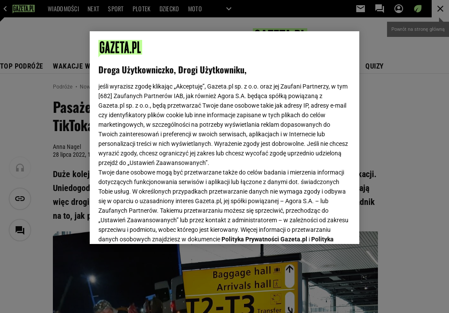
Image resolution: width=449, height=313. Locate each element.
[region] (224, 137)
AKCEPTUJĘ (321, 227)
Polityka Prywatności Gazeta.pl (264, 128)
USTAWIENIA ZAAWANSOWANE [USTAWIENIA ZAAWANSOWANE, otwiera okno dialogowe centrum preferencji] (155, 226)
